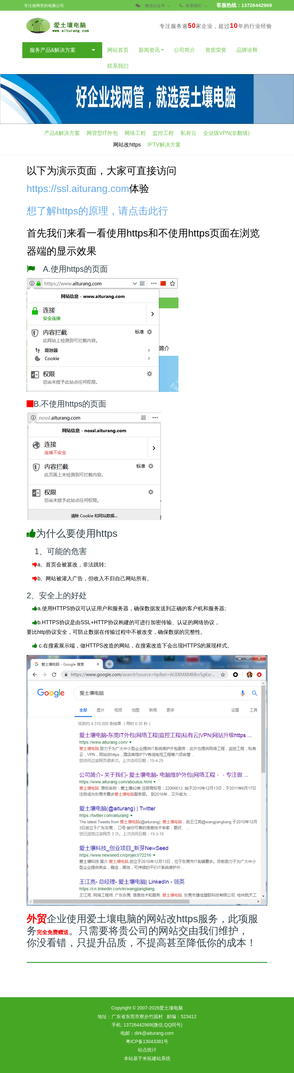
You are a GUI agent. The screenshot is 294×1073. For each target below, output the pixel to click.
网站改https (127, 144)
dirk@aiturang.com (154, 1032)
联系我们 (194, 5)
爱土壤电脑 (171, 1007)
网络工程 (135, 133)
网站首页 (118, 50)
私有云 (188, 133)
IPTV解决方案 (164, 144)
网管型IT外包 (102, 133)
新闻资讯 (149, 50)
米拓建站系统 (156, 1057)
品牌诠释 (247, 50)
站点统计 (147, 1048)
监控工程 (163, 133)
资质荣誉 (215, 50)
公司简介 (184, 50)
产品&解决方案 (62, 133)
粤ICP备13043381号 (147, 1040)
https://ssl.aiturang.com (78, 187)
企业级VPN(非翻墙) (226, 133)
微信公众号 (155, 5)
